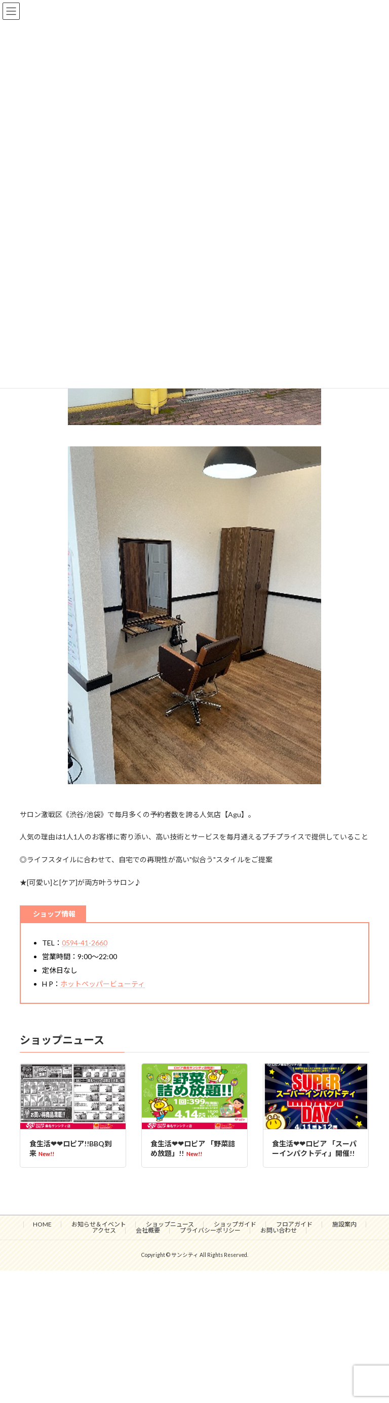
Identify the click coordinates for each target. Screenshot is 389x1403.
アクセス (104, 1230)
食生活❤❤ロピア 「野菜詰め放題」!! (192, 1148)
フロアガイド (294, 1224)
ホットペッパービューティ (102, 983)
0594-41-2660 (84, 942)
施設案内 (344, 1224)
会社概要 (148, 1230)
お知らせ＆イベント (98, 1224)
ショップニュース (170, 1224)
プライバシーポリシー (210, 1230)
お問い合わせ (278, 1230)
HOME (42, 1224)
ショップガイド (235, 1224)
